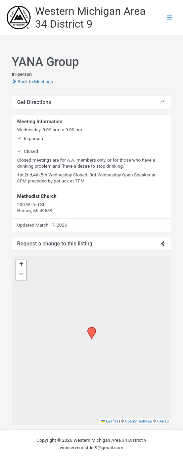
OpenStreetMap (138, 421)
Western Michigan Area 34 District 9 (90, 17)
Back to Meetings (32, 81)
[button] (89, 329)
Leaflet (109, 421)
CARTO (163, 421)
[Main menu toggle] (170, 18)
